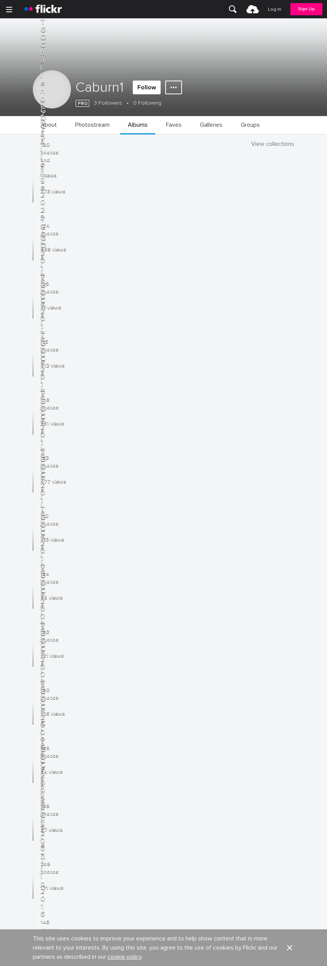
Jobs (170, 777)
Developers (22, 805)
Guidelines (21, 819)
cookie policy (125, 754)
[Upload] (252, 9)
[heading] (43, 9)
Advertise (175, 791)
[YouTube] (163, 954)
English (17, 833)
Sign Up (306, 9)
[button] (289, 745)
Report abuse (181, 819)
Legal (15, 858)
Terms (15, 870)
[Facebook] (134, 954)
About (15, 777)
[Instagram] (192, 954)
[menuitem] (232, 9)
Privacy (172, 858)
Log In (274, 9)
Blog (13, 791)
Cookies (174, 805)
